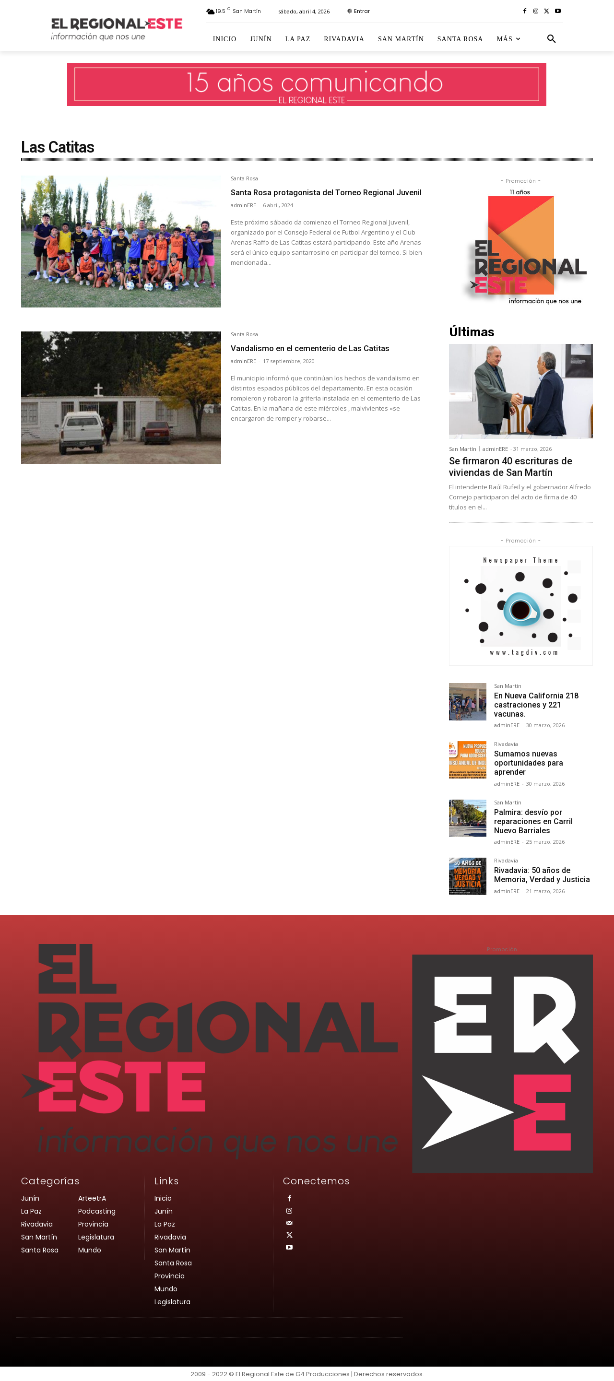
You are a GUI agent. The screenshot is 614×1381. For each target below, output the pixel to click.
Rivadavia (506, 744)
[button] (551, 39)
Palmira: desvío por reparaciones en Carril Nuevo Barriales (533, 821)
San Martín (462, 448)
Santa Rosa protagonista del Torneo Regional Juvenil (310, 198)
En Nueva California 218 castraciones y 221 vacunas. (536, 705)
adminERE (243, 220)
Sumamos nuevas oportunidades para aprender (528, 763)
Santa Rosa (244, 179)
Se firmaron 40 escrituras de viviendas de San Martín (510, 466)
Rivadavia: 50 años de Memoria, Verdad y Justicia (542, 875)
